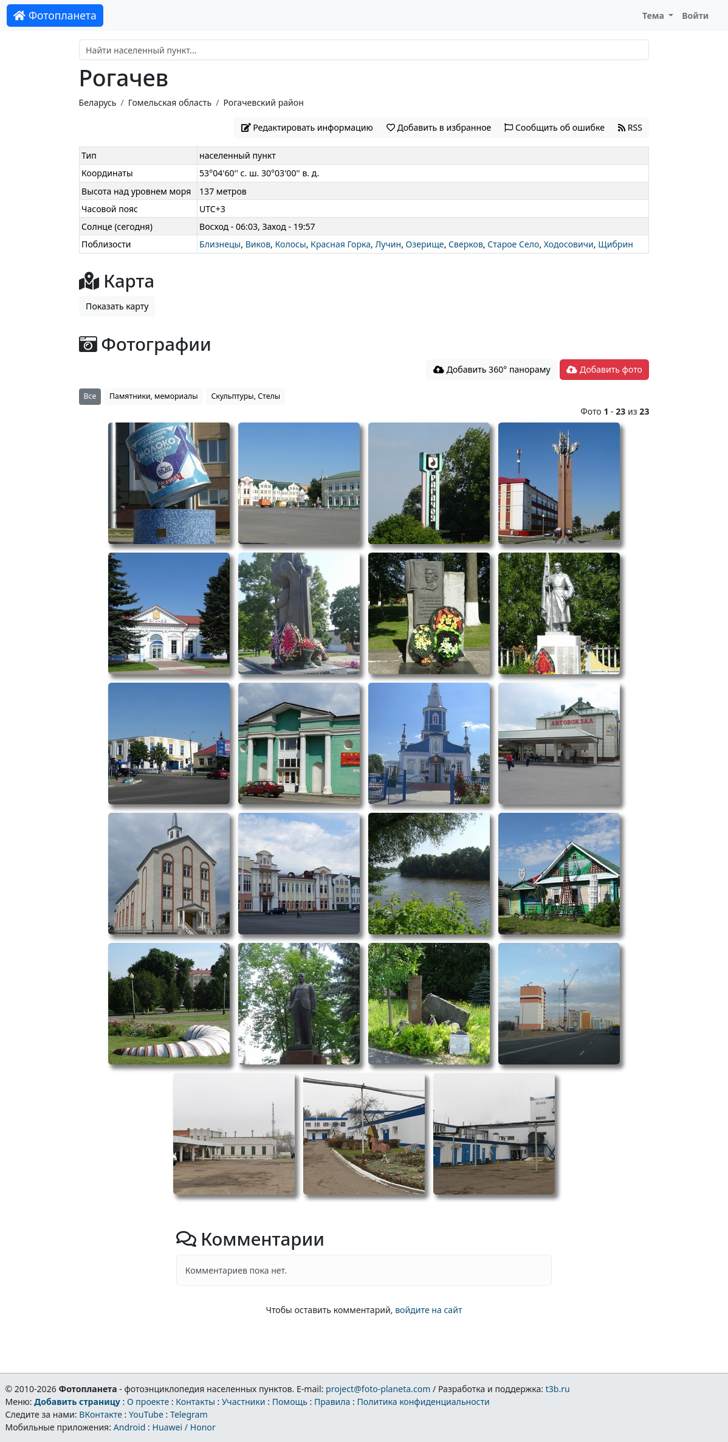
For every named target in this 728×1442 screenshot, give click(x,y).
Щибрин (615, 244)
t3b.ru (558, 1389)
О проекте (148, 1401)
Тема (654, 15)
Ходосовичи (569, 244)
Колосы (290, 244)
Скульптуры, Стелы (245, 396)
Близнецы (220, 244)
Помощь (289, 1401)
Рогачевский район (263, 102)
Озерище (425, 244)
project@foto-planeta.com (378, 1389)
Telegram (189, 1414)
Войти (695, 15)
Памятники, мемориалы (153, 396)
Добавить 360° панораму (492, 369)
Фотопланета (55, 15)
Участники (244, 1401)
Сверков (465, 244)
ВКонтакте (100, 1414)
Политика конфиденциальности (423, 1401)
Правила (332, 1401)
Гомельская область (169, 102)
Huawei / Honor (183, 1427)
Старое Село (513, 244)
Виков (258, 244)
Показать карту (117, 306)
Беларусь (98, 102)
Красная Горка (341, 244)
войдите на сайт (428, 1310)
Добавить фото (604, 369)
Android (130, 1427)
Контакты (195, 1401)
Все (90, 396)
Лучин (388, 244)
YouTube (146, 1414)
